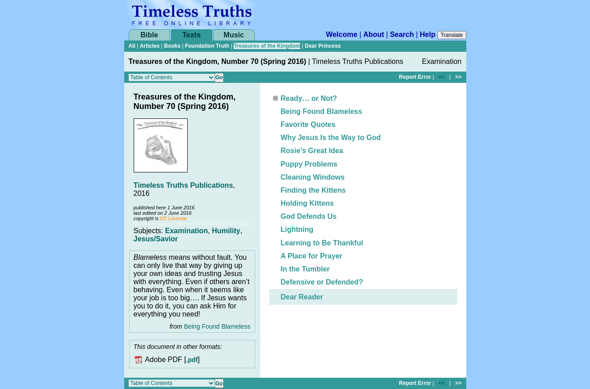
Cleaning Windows (313, 177)
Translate (452, 35)
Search (402, 34)
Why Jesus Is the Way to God (331, 137)
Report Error (415, 77)
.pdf (192, 360)
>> (458, 77)
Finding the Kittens (313, 190)
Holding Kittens (307, 203)
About (373, 34)
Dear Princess (323, 46)
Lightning (297, 229)
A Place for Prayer (311, 256)
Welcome (341, 34)
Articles (150, 46)
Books (172, 46)
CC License (173, 218)
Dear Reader (302, 297)
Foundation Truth (207, 46)
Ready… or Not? (309, 98)
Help (428, 34)
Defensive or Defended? (322, 282)
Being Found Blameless (217, 326)
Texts (191, 35)
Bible (149, 35)
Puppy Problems (309, 164)
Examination (186, 231)
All (132, 46)
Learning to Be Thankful (322, 243)
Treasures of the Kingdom (267, 46)
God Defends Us (309, 216)
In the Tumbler (305, 269)
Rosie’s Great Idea (312, 150)
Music (234, 35)
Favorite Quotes (308, 124)
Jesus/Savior (156, 239)
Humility (226, 231)
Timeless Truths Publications (183, 185)
